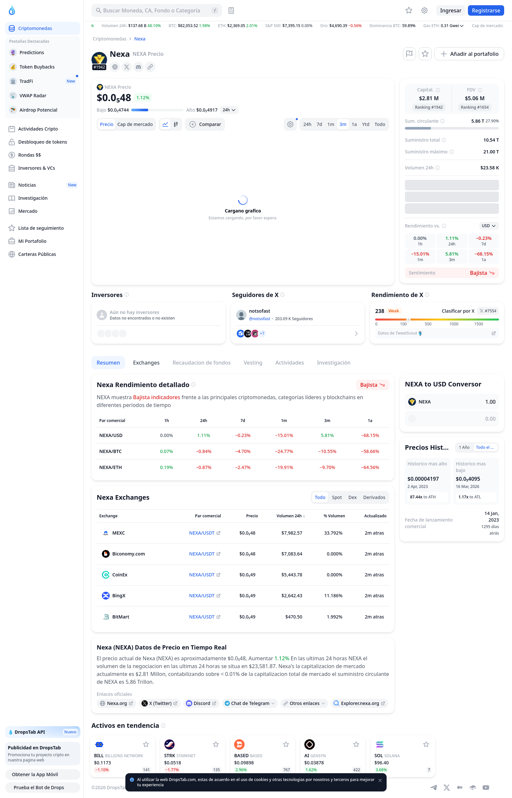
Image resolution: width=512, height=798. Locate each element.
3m (343, 124)
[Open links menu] (250, 703)
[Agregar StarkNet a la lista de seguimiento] (216, 744)
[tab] (106, 124)
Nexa (139, 39)
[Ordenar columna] (134, 516)
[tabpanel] (243, 208)
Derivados (374, 497)
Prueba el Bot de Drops (43, 787)
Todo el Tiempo (487, 447)
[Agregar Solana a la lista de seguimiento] (426, 744)
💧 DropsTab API (43, 732)
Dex (352, 497)
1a (354, 124)
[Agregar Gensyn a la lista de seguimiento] (356, 744)
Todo (380, 124)
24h (307, 124)
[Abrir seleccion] (229, 110)
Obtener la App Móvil (42, 774)
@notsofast (259, 318)
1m (331, 124)
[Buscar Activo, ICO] (156, 10)
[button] (297, 25)
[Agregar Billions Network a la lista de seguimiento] (146, 744)
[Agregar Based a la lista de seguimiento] (286, 744)
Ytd (365, 124)
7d (319, 124)
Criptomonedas (109, 39)
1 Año (464, 447)
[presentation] (115, 67)
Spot (337, 497)
